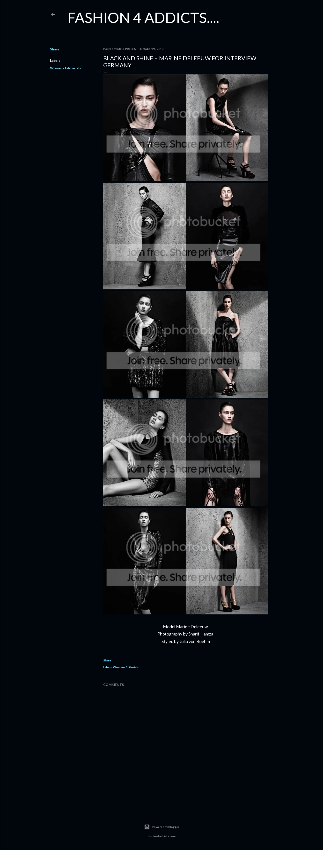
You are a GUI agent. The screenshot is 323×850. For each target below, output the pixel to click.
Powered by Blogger (161, 827)
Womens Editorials (65, 68)
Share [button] (54, 49)
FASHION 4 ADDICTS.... (143, 17)
